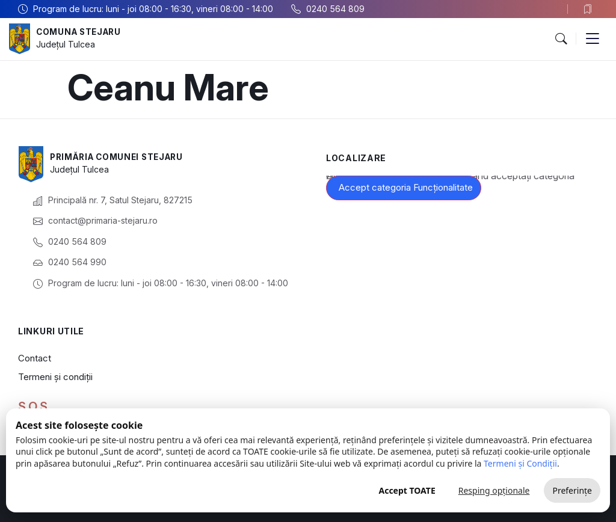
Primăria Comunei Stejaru (120, 157)
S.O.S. (34, 406)
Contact (34, 358)
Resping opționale (494, 490)
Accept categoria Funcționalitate (406, 187)
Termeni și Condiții (520, 463)
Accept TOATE (406, 490)
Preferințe (572, 490)
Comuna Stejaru (81, 32)
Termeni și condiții (55, 376)
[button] (560, 39)
